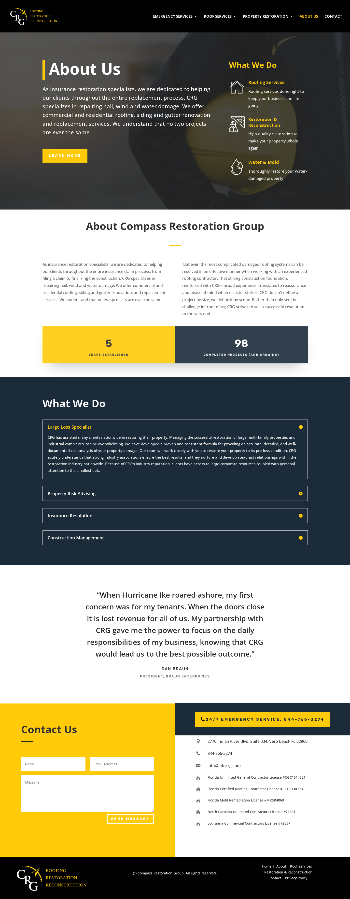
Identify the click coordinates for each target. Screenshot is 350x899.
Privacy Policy (296, 878)
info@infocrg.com (224, 765)
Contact (333, 16)
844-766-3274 (220, 753)
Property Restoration (265, 16)
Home (266, 866)
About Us (309, 16)
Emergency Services (173, 16)
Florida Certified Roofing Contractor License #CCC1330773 (255, 789)
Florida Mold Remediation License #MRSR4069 (246, 800)
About (281, 866)
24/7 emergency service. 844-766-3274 (265, 719)
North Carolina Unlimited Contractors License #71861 (251, 811)
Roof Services (218, 16)
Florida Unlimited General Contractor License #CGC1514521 (257, 777)
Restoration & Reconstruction (288, 872)
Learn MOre (65, 156)
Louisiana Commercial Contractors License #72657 (249, 823)
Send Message (130, 819)
